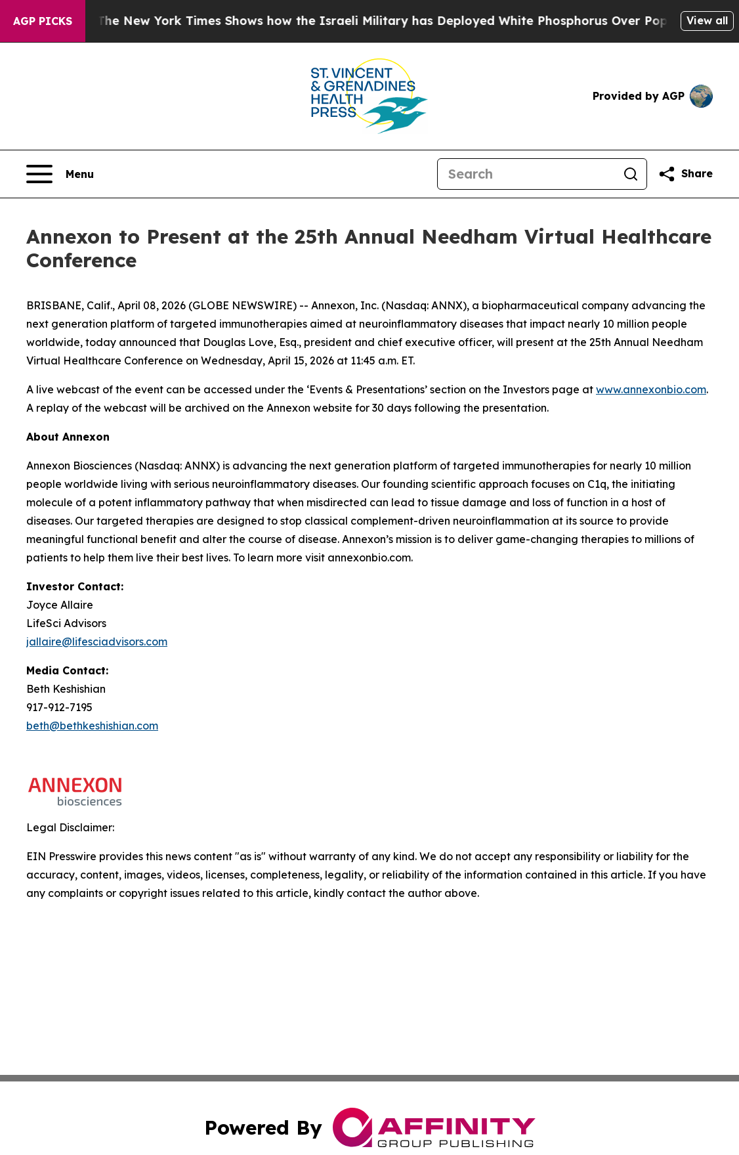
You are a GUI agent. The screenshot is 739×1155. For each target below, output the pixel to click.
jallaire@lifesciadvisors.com (96, 641)
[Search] (526, 174)
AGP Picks (42, 21)
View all (707, 20)
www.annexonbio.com (651, 389)
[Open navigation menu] (60, 174)
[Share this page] (685, 174)
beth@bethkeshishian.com (92, 725)
